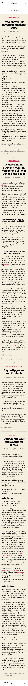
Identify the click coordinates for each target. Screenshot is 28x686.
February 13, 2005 (20, 177)
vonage (20, 359)
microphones (20, 673)
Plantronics (20, 572)
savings (6, 359)
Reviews (8, 366)
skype (18, 151)
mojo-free (19, 150)
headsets (9, 673)
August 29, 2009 (19, 31)
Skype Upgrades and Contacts (14, 372)
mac (15, 150)
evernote (11, 150)
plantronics (6, 675)
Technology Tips (14, 17)
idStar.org (14, 3)
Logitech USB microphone (9, 570)
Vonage (6, 264)
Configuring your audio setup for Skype (14, 442)
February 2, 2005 (19, 448)
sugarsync (6, 153)
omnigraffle (13, 151)
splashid (22, 151)
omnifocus (6, 151)
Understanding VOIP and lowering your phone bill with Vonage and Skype (14, 169)
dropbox (6, 150)
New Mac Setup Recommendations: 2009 (14, 24)
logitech (15, 673)
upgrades (9, 427)
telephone (14, 359)
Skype (3, 185)
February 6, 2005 (19, 377)
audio (5, 673)
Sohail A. (9, 31)
